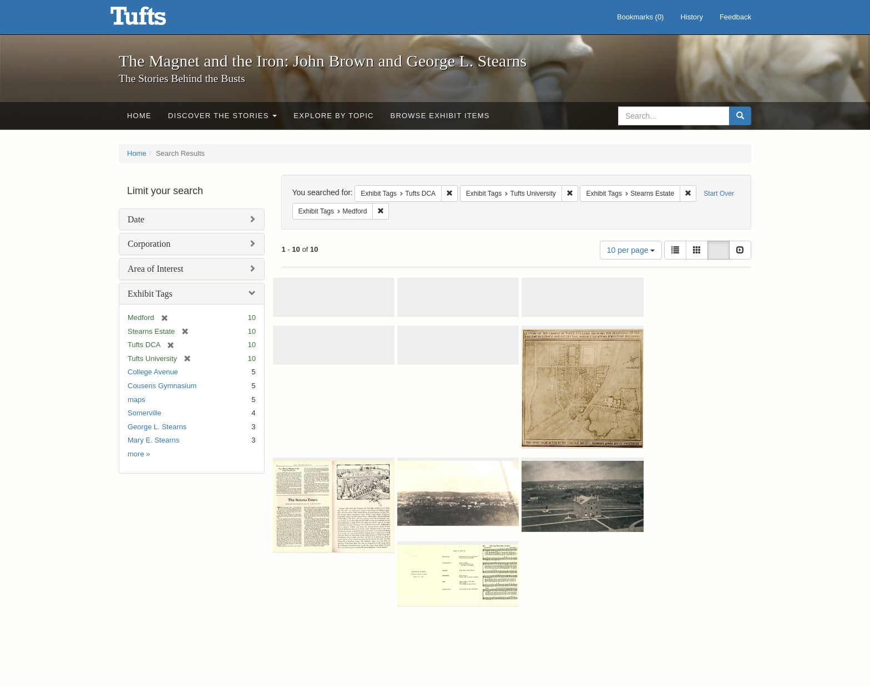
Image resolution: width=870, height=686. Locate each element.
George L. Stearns (157, 427)
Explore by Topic (333, 115)
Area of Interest (155, 268)
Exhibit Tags (150, 293)
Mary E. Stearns (153, 440)
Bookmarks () (640, 17)
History (691, 17)
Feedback (735, 17)
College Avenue (153, 372)
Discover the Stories (222, 115)
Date (136, 219)
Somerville (144, 413)
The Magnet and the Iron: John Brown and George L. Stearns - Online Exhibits (152, 19)
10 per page (631, 250)
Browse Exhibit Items (440, 115)
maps (136, 399)
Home (139, 115)
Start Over (719, 193)
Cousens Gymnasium (162, 386)
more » (139, 454)
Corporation (149, 243)
